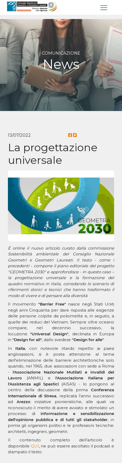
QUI (35, 445)
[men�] (104, 7)
